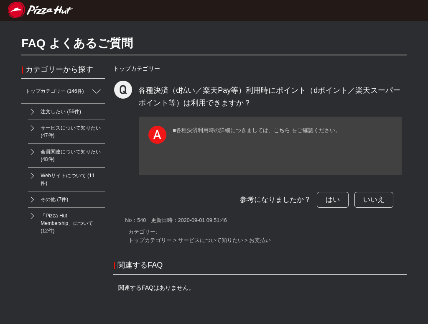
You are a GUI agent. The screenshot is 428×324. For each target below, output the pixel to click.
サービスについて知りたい (210, 240)
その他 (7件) (48, 199)
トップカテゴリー (136, 68)
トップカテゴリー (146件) (65, 91)
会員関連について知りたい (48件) (64, 153)
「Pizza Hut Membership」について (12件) (60, 221)
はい (333, 200)
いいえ (374, 200)
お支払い (260, 240)
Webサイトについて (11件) (61, 177)
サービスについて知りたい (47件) (64, 129)
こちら (282, 130)
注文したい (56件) (54, 112)
